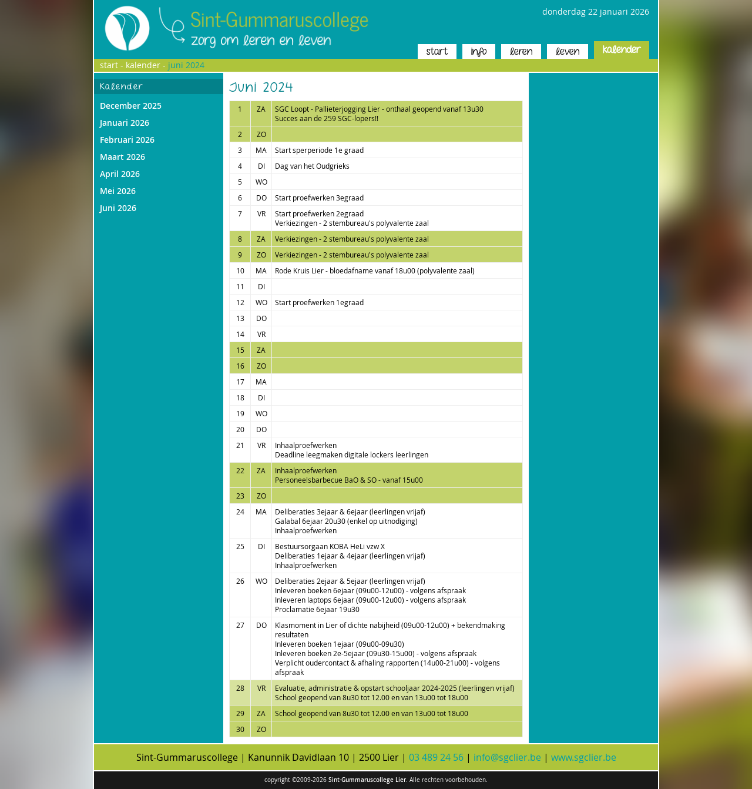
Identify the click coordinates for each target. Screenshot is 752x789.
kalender (621, 49)
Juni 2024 (186, 65)
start (437, 51)
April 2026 (120, 173)
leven (567, 51)
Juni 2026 (118, 207)
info (478, 51)
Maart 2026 (122, 156)
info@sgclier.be (507, 757)
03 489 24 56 (436, 757)
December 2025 (131, 105)
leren (521, 51)
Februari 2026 (127, 139)
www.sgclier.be (583, 757)
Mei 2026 (118, 190)
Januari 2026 (124, 122)
